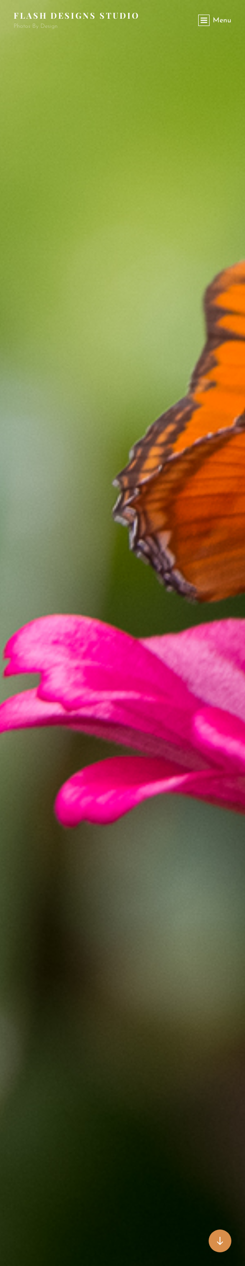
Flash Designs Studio (77, 15)
